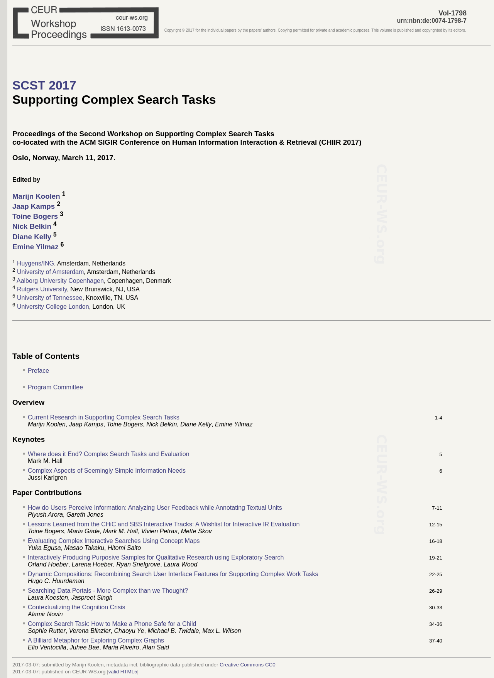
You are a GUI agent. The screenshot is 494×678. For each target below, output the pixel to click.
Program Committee (55, 387)
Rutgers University (42, 289)
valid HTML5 (122, 672)
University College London (53, 306)
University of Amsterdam (50, 272)
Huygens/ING (35, 263)
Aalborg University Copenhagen (60, 280)
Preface (38, 370)
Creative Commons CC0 (247, 665)
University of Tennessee (50, 298)
